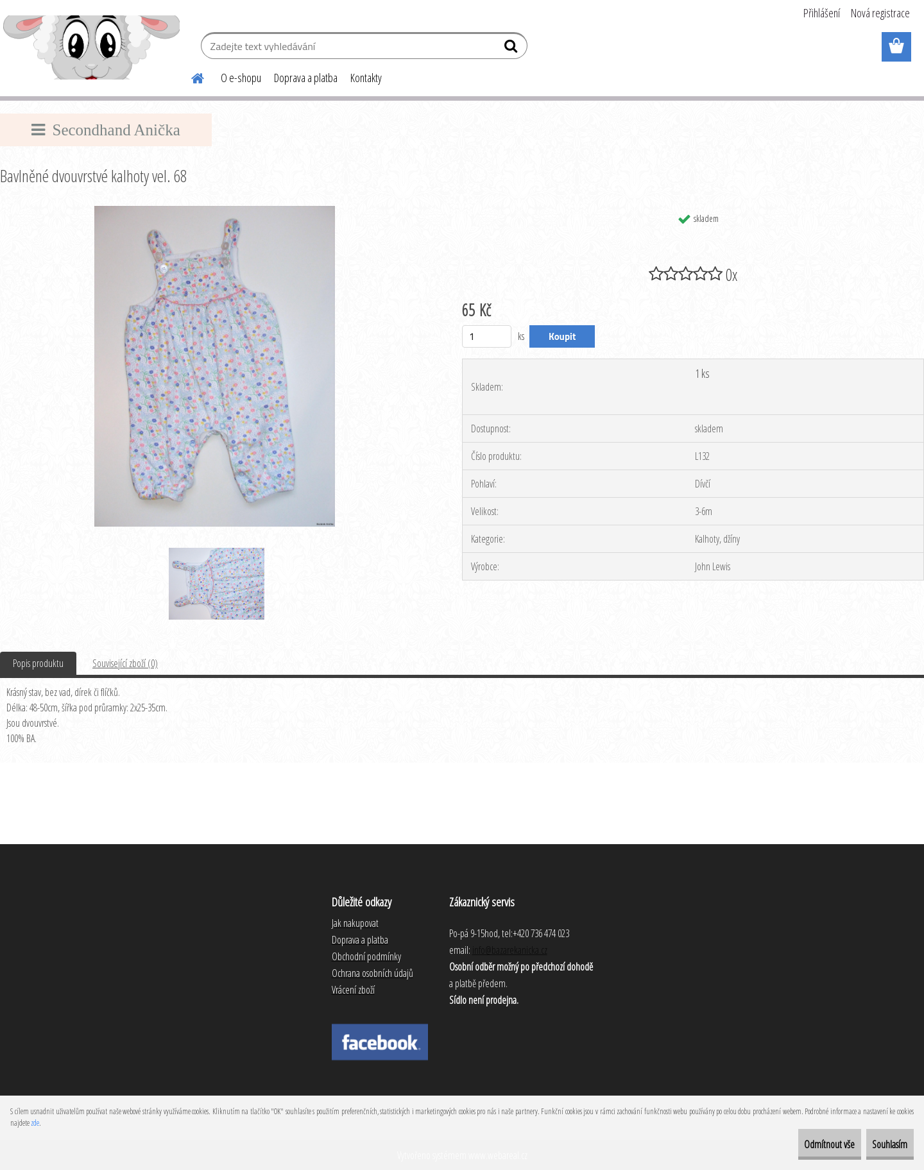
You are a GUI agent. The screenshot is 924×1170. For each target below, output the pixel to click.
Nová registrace (880, 13)
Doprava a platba (306, 77)
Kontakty (366, 77)
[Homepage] (190, 76)
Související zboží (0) (125, 663)
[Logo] (91, 47)
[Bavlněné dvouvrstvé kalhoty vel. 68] (214, 211)
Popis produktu (38, 663)
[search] (512, 49)
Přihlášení (821, 13)
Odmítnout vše (799, 1144)
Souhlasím (880, 1144)
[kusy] (486, 336)
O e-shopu (241, 77)
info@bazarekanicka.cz (509, 950)
